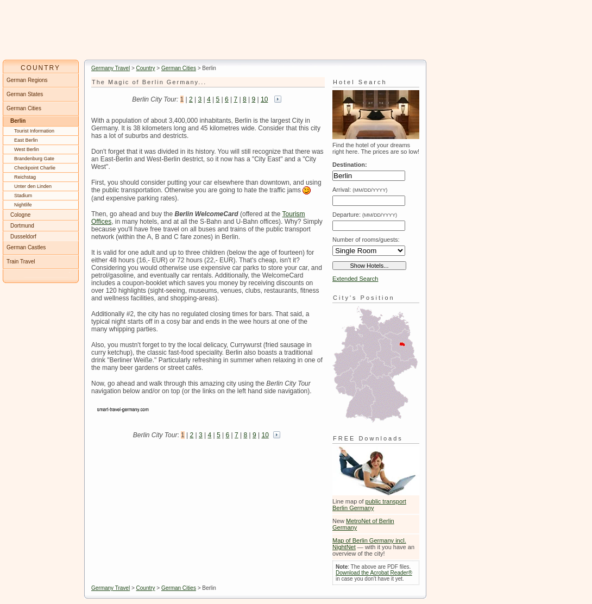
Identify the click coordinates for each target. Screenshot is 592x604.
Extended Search (355, 278)
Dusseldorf (23, 237)
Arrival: (359, 189)
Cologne (20, 215)
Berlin (18, 121)
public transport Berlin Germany (369, 504)
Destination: (349, 164)
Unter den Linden (33, 186)
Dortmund (22, 226)
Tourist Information (34, 131)
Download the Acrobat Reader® (374, 573)
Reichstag (25, 177)
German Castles (26, 247)
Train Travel (21, 262)
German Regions (27, 80)
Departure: (364, 214)
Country (145, 68)
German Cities (178, 68)
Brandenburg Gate (34, 158)
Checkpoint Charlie (34, 168)
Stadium (23, 195)
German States (25, 94)
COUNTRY (40, 68)
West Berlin (26, 149)
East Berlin (26, 140)
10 (264, 99)
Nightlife (23, 204)
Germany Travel (110, 68)
